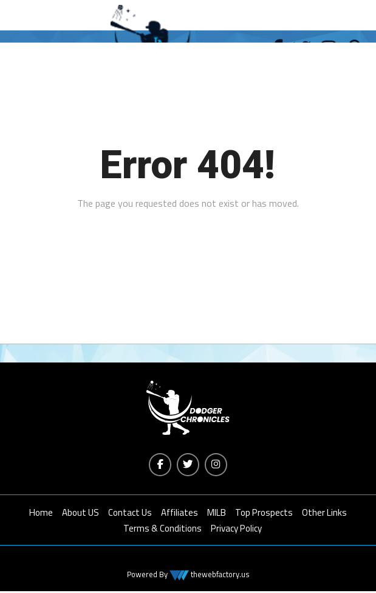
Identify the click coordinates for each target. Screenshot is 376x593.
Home (41, 514)
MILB (216, 514)
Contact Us (130, 514)
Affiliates (179, 514)
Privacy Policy (236, 529)
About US (80, 514)
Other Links (324, 514)
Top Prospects (264, 514)
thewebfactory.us (219, 575)
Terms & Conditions (162, 529)
